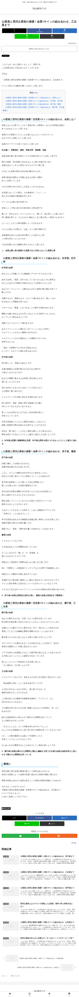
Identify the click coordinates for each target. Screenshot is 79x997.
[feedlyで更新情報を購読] (20, 836)
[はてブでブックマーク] (64, 30)
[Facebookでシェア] (39, 30)
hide (35, 93)
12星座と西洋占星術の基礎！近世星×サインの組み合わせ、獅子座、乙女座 (34, 107)
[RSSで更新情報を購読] (58, 836)
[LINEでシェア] (27, 36)
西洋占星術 (6, 808)
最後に (5, 110)
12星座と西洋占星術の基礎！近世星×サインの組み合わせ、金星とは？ (33, 98)
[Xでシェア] (14, 30)
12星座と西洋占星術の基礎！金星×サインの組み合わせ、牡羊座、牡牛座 (34, 101)
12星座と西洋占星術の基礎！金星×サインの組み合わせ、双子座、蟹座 (33, 104)
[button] (52, 36)
